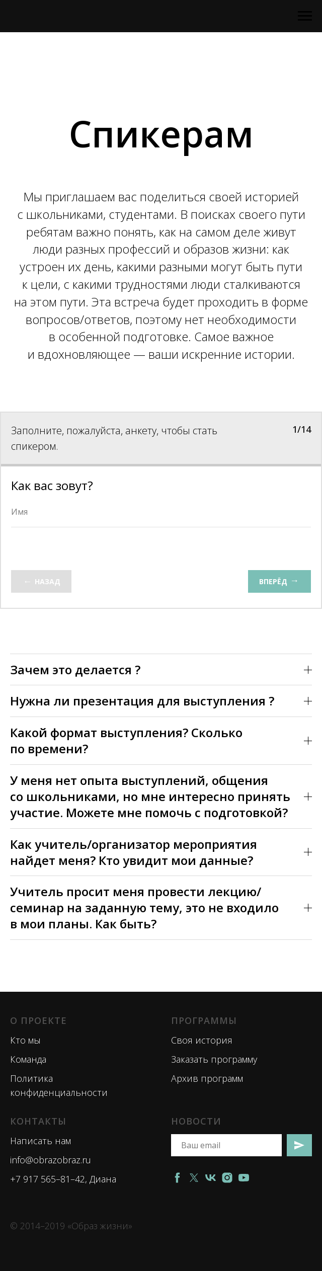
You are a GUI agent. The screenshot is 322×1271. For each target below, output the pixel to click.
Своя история (201, 1040)
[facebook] (177, 1177)
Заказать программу (214, 1059)
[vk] (210, 1177)
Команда (28, 1059)
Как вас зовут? (52, 485)
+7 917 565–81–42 (47, 1179)
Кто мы (25, 1040)
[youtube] (243, 1177)
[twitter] (194, 1177)
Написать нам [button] (40, 1141)
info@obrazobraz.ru (50, 1160)
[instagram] (227, 1177)
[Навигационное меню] (305, 16)
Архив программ (207, 1078)
